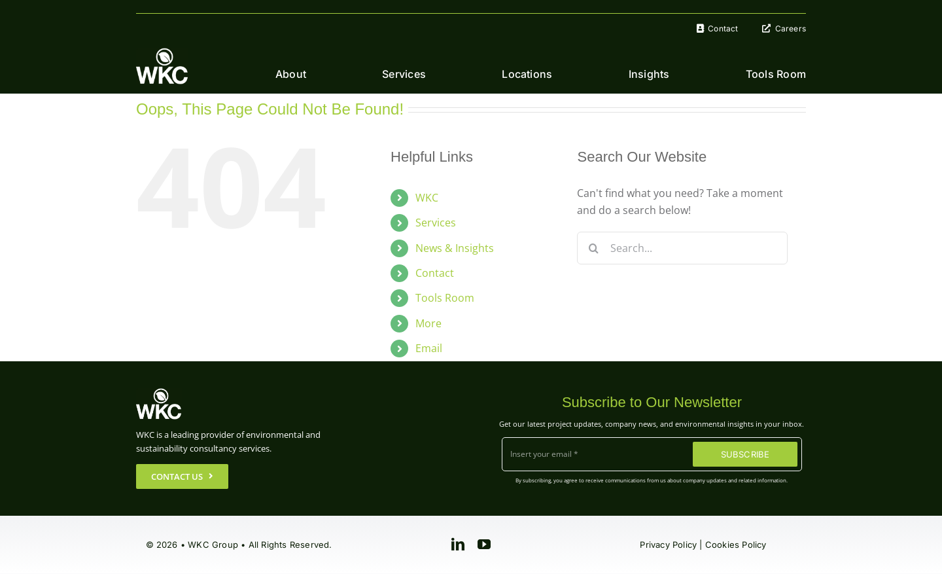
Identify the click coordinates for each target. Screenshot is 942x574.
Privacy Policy (668, 544)
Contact (434, 273)
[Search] (593, 248)
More (428, 323)
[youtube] (484, 544)
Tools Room (444, 298)
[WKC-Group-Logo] (162, 53)
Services (435, 222)
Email (428, 348)
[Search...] (682, 248)
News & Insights (454, 248)
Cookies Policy (736, 544)
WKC (426, 197)
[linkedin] (457, 544)
